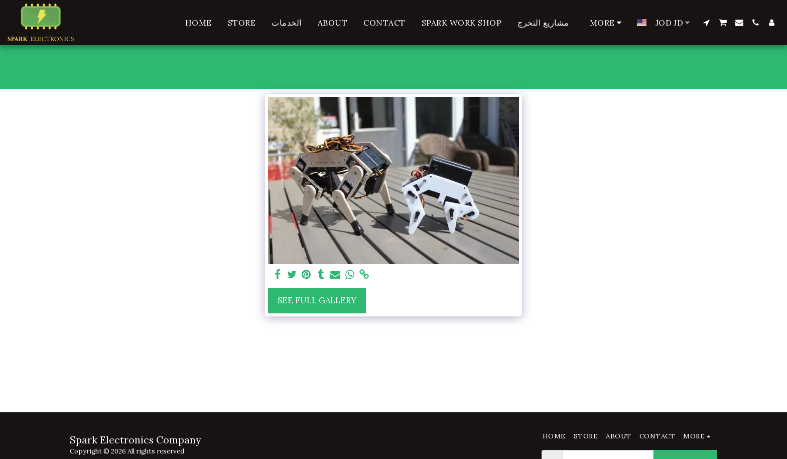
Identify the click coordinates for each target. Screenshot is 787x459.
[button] (706, 23)
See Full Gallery (317, 300)
